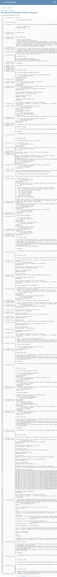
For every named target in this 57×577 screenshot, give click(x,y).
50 (4, 399)
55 (4, 499)
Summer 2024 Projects (9, 10)
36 (4, 233)
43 (4, 288)
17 (4, 49)
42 (4, 305)
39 (4, 48)
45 (4, 349)
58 (4, 565)
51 (4, 411)
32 (4, 176)
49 (4, 386)
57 (4, 24)
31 (4, 164)
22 (4, 123)
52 (4, 430)
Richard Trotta (4, 15)
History (10, 7)
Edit (4, 7)
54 (4, 438)
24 (4, 125)
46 (4, 309)
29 (4, 147)
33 (4, 236)
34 (4, 229)
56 (4, 556)
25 (4, 37)
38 (4, 201)
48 (4, 364)
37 (4, 153)
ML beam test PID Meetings (11, 12)
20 (4, 79)
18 (4, 51)
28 (4, 143)
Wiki (2, 10)
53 (4, 431)
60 (4, 573)
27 (4, 134)
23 (4, 117)
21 (4, 81)
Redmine (24, 576)
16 (4, 65)
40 (4, 252)
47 (4, 300)
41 (4, 260)
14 (4, 63)
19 (4, 69)
